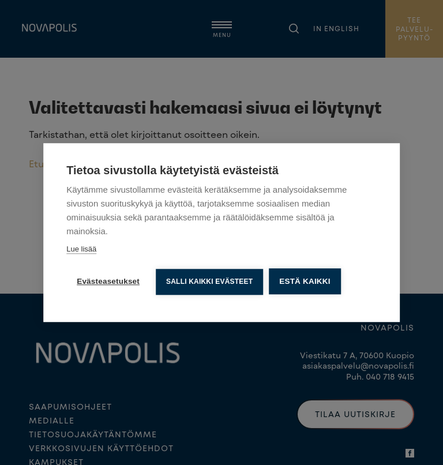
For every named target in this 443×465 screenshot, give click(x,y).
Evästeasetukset (108, 281)
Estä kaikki (304, 281)
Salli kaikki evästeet (209, 282)
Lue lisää (81, 249)
